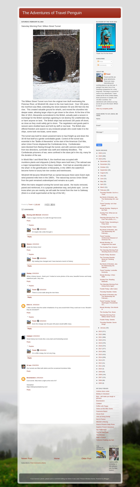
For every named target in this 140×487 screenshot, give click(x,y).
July (101, 175)
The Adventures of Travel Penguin (52, 13)
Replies (31, 225)
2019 (100, 343)
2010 (100, 369)
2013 (100, 360)
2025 (100, 156)
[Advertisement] (56, 440)
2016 (100, 351)
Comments (102, 65)
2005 (100, 383)
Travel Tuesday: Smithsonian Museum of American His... (108, 237)
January (103, 328)
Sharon (29, 244)
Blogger (106, 479)
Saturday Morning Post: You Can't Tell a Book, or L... (109, 218)
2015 (100, 354)
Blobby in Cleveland (102, 394)
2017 (100, 348)
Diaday (29, 273)
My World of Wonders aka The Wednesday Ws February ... (108, 296)
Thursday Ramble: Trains (108, 227)
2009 (100, 372)
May (101, 181)
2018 (100, 346)
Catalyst (29, 336)
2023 (100, 331)
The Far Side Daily (102, 432)
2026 (100, 153)
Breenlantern (31, 378)
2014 (100, 357)
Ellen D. (29, 304)
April (102, 184)
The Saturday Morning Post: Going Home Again (109, 285)
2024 (100, 159)
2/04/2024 (35, 365)
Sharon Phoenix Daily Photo (105, 424)
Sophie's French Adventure (105, 427)
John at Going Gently (103, 416)
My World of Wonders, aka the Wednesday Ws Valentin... (108, 265)
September (104, 170)
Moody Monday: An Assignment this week (108, 243)
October (103, 167)
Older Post (86, 458)
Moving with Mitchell (34, 215)
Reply (29, 220)
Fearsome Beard (101, 411)
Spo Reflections (101, 429)
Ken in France (100, 419)
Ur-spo (29, 365)
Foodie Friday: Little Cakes (109, 289)
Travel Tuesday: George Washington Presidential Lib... (108, 302)
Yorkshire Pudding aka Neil (105, 440)
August (102, 173)
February (103, 190)
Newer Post (26, 458)
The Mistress (100, 435)
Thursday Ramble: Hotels (108, 292)
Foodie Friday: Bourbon (107, 255)
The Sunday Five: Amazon (108, 247)
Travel (34, 229)
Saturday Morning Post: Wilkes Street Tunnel (107, 315)
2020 (100, 340)
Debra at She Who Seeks (104, 409)
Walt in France (101, 437)
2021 (100, 337)
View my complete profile (104, 108)
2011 (100, 366)
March (102, 187)
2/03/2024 (45, 215)
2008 (100, 374)
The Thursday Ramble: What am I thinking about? (107, 259)
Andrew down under (102, 391)
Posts (100, 61)
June (102, 178)
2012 (100, 363)
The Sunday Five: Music (108, 312)
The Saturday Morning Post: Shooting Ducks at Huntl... (109, 251)
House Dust (100, 414)
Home (57, 458)
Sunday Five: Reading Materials (107, 280)
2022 (100, 334)
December (104, 161)
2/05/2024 (39, 378)
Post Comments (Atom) (38, 463)
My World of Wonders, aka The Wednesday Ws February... (108, 231)
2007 (100, 377)
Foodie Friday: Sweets (107, 319)
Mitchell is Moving (102, 422)
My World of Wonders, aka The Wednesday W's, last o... (109, 198)
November (104, 164)
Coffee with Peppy (102, 406)
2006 (100, 380)
